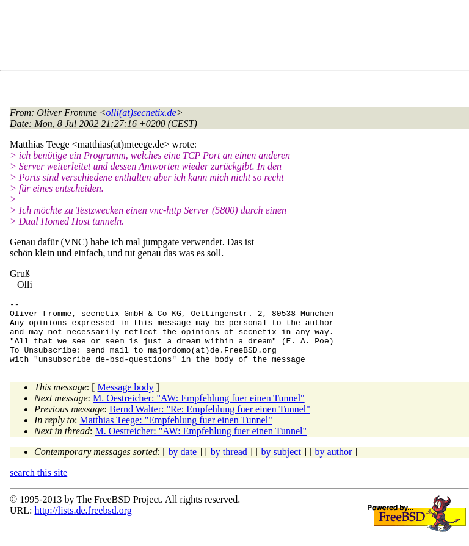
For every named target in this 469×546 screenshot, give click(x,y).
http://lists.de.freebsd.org (82, 523)
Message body (126, 400)
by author (333, 464)
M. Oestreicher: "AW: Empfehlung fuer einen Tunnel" (199, 411)
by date (183, 464)
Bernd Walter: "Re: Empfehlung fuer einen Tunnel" (209, 422)
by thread (229, 464)
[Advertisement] (232, 37)
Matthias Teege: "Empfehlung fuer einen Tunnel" (176, 433)
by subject (281, 464)
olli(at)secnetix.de (141, 112)
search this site (38, 485)
